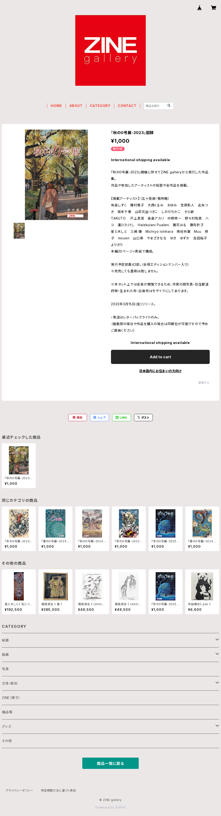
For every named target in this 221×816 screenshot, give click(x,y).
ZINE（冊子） (11, 698)
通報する (204, 382)
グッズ (6, 726)
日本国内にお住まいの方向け (160, 371)
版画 (5, 655)
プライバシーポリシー (19, 790)
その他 (7, 741)
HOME (56, 106)
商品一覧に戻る (110, 763)
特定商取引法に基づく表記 (58, 790)
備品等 (7, 712)
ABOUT (76, 106)
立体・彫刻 (10, 683)
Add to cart (160, 357)
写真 (5, 669)
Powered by (110, 807)
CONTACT (127, 106)
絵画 (5, 640)
